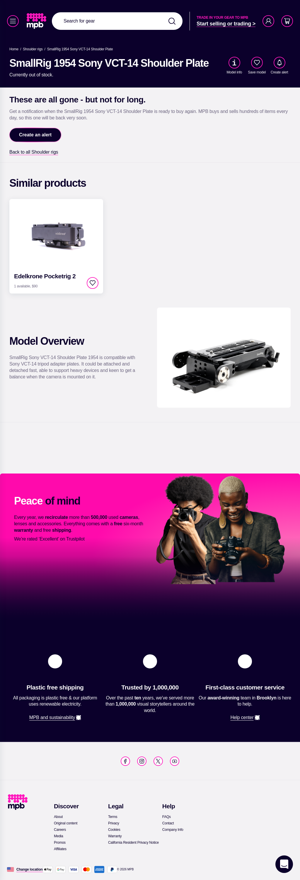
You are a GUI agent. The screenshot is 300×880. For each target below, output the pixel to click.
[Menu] (13, 21)
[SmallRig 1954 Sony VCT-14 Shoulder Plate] (80, 49)
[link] (37, 21)
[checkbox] (257, 62)
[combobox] (117, 21)
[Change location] (29, 869)
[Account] (268, 21)
